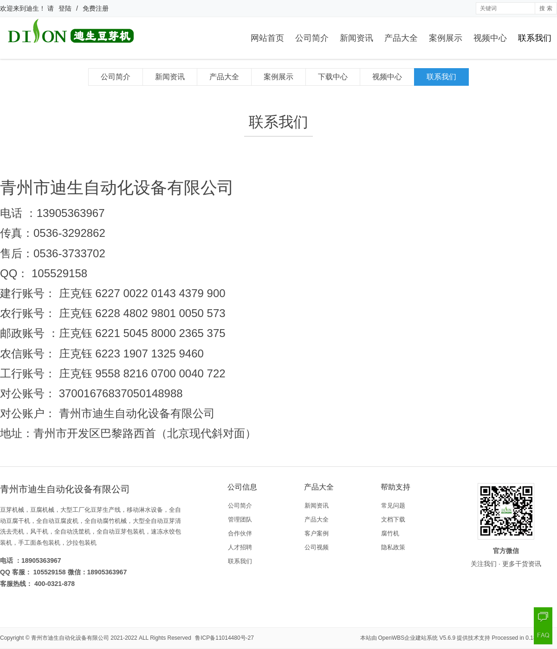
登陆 (64, 8)
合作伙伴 (240, 533)
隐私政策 (393, 547)
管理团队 (240, 519)
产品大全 (401, 38)
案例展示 (445, 38)
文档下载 (393, 519)
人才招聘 (240, 547)
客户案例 (316, 533)
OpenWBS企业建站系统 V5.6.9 (417, 638)
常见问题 (393, 505)
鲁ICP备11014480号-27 (224, 638)
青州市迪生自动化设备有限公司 (70, 638)
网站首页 (267, 38)
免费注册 (96, 8)
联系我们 (534, 38)
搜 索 (545, 8)
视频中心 (490, 38)
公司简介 (312, 38)
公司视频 (316, 547)
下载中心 (333, 77)
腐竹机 (390, 533)
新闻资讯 (356, 38)
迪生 (32, 8)
